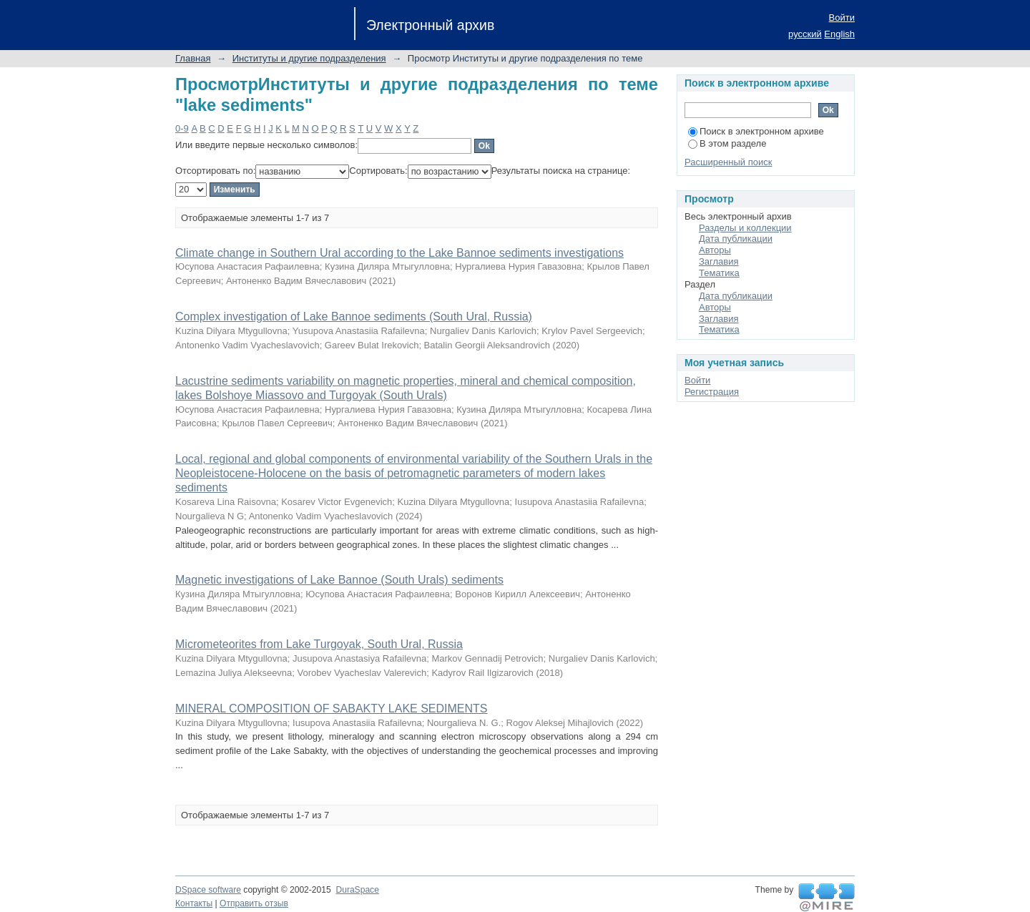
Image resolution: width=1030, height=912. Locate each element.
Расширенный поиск (728, 162)
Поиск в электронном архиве (756, 131)
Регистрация (712, 391)
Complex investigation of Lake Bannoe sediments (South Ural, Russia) (353, 316)
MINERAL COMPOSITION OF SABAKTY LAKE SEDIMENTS (331, 708)
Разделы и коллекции (745, 227)
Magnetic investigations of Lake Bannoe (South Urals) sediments (339, 580)
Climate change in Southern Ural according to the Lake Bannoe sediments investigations (399, 253)
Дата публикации (735, 238)
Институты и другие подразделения (309, 58)
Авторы (715, 250)
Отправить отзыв (254, 903)
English (839, 34)
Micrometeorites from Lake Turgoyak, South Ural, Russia (319, 644)
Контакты (193, 903)
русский (805, 34)
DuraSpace (356, 890)
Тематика (719, 273)
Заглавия (719, 261)
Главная (192, 58)
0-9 (182, 128)
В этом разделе (727, 143)
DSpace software (208, 890)
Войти (842, 17)
